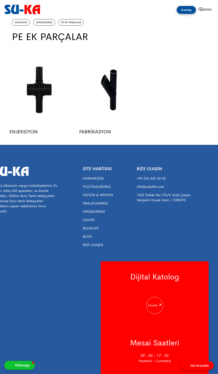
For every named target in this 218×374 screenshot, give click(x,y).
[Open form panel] (197, 365)
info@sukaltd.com (150, 186)
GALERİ (89, 220)
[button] (19, 365)
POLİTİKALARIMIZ (97, 186)
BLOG (87, 236)
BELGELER (91, 228)
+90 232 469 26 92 (151, 178)
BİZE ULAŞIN (93, 245)
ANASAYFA (21, 22)
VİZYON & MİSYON (98, 195)
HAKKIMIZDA (93, 178)
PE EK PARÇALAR (71, 22)
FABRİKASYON (95, 132)
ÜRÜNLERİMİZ (44, 22)
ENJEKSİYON (23, 132)
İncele (154, 302)
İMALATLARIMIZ (95, 203)
